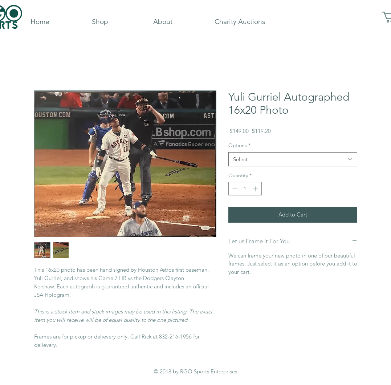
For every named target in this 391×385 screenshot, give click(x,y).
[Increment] (256, 188)
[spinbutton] (245, 188)
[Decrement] (234, 188)
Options (239, 145)
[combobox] (292, 159)
